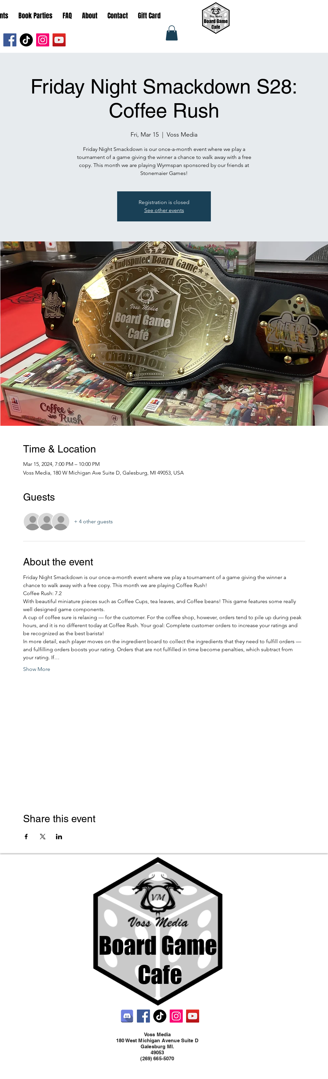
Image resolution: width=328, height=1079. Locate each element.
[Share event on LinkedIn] (59, 836)
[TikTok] (26, 39)
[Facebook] (9, 39)
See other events (164, 210)
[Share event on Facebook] (26, 836)
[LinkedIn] (170, 1065)
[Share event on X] (42, 836)
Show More (36, 669)
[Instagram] (42, 39)
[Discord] (127, 1016)
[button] (171, 32)
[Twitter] (160, 1065)
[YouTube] (59, 39)
